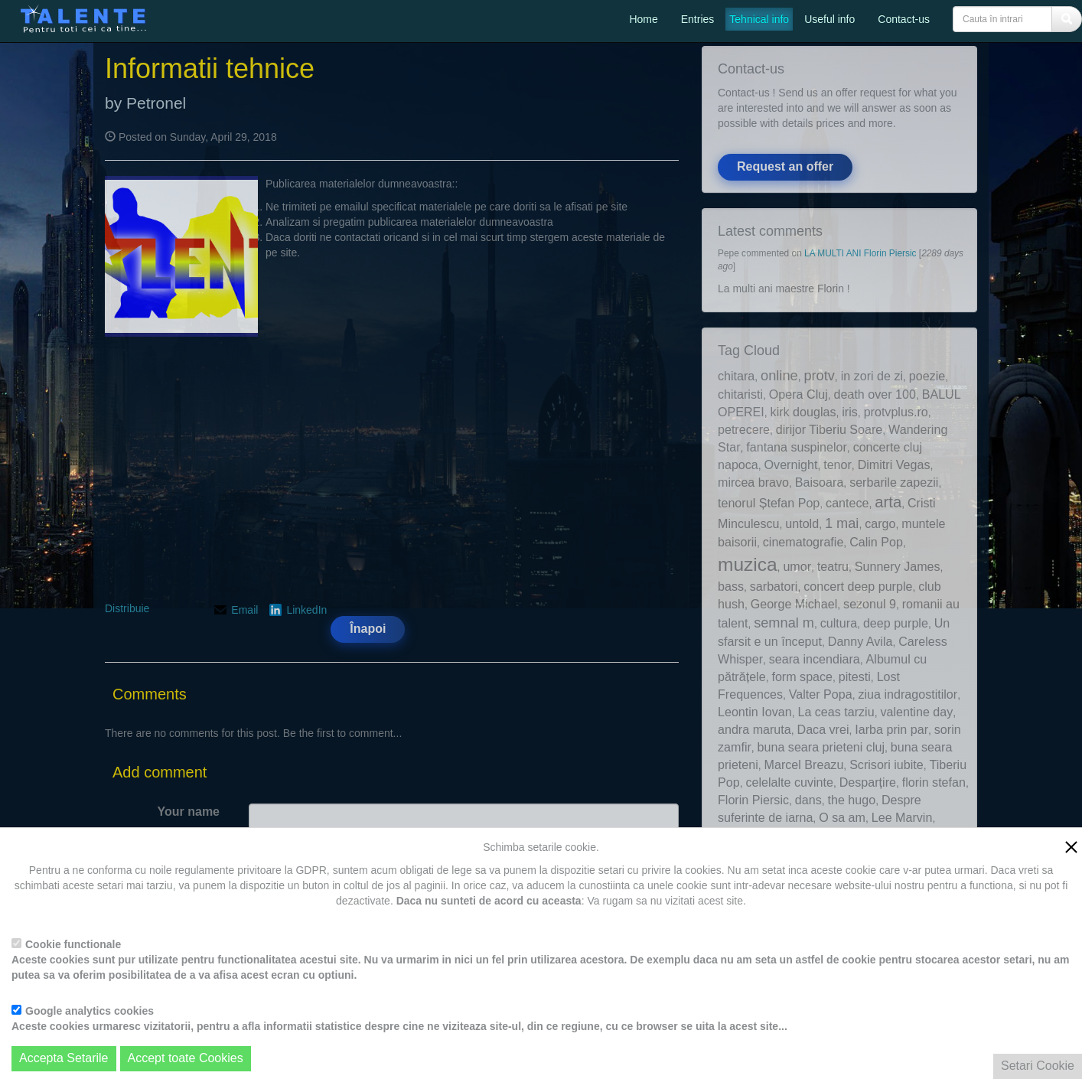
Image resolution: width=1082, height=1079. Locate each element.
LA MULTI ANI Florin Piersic (861, 253)
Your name (189, 811)
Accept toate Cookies (185, 1057)
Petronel (156, 103)
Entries (698, 19)
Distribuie (127, 608)
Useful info (829, 19)
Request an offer (785, 166)
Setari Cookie (1037, 1065)
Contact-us (904, 19)
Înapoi (368, 628)
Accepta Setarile (64, 1057)
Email (244, 610)
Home (643, 19)
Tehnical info (759, 19)
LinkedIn (306, 610)
